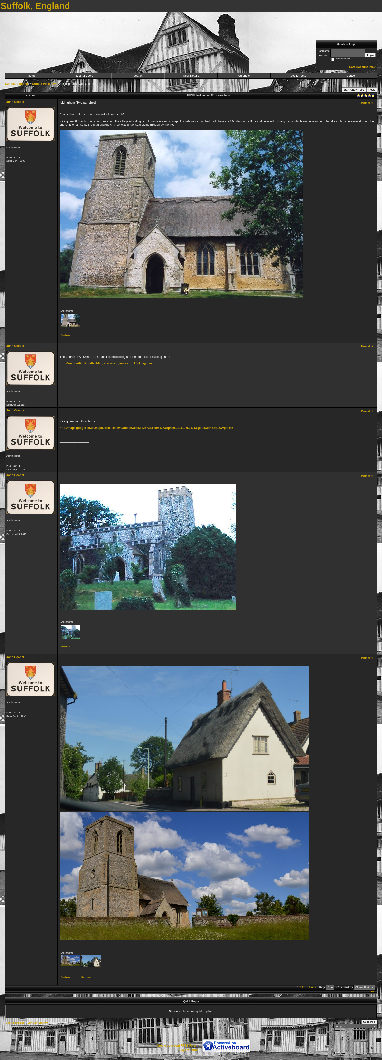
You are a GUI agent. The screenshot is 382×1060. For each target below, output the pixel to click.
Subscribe (369, 1021)
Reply (371, 89)
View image (65, 335)
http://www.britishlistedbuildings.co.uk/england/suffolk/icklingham (106, 363)
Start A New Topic (354, 89)
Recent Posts (297, 75)
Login (370, 55)
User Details (191, 75)
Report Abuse (188, 1050)
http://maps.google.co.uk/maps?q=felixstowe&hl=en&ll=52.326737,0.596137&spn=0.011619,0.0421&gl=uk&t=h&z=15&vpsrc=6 (146, 428)
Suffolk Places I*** (44, 84)
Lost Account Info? (362, 67)
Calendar (244, 75)
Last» (312, 987)
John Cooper (15, 102)
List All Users (84, 75)
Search (138, 75)
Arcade (350, 75)
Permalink (367, 102)
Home (32, 75)
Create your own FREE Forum (177, 1045)
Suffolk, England (16, 84)
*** (372, 991)
